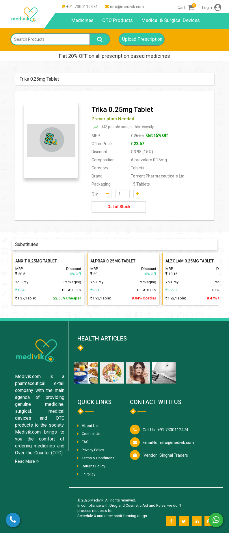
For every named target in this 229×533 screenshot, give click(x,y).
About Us (90, 425)
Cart (186, 7)
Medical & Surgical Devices (171, 20)
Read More (27, 461)
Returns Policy (93, 466)
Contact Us (91, 434)
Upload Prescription (142, 39)
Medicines (82, 20)
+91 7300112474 (165, 429)
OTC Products (117, 20)
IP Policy (88, 474)
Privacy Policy (93, 450)
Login (211, 7)
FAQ (85, 442)
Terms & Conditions (98, 458)
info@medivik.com (127, 6)
